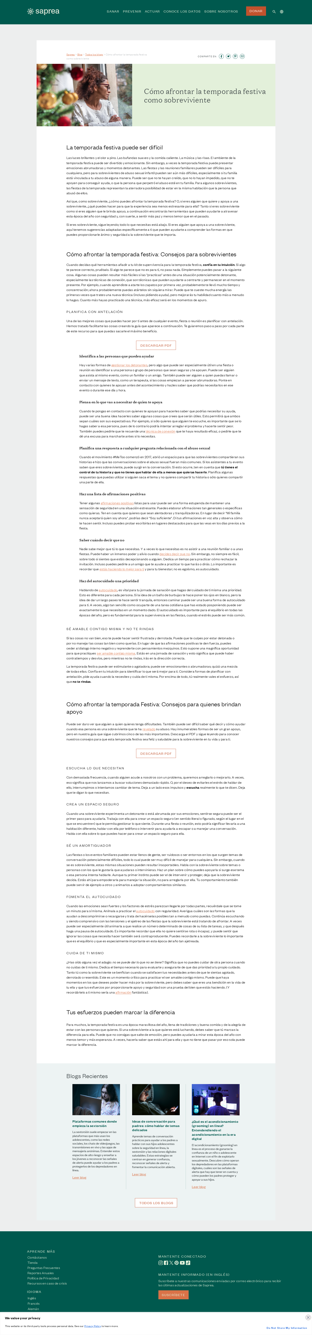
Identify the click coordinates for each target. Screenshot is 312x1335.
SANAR (113, 14)
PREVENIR (132, 14)
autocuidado (108, 590)
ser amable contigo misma (116, 653)
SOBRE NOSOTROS (221, 14)
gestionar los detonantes (129, 365)
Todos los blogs (94, 54)
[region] (156, 1323)
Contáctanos (37, 1257)
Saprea (70, 54)
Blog (80, 54)
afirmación (123, 992)
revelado (148, 729)
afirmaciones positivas (117, 503)
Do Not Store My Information (287, 1327)
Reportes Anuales (40, 1273)
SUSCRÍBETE (173, 1295)
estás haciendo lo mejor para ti (121, 569)
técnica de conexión (160, 431)
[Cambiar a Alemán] (34, 1308)
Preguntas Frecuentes (43, 1267)
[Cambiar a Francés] (34, 1303)
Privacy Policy (92, 1326)
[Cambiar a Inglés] (34, 1298)
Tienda (32, 1262)
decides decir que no (174, 554)
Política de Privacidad (43, 1278)
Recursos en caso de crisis (47, 1283)
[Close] (307, 1315)
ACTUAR (152, 14)
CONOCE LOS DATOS (182, 14)
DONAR (256, 11)
